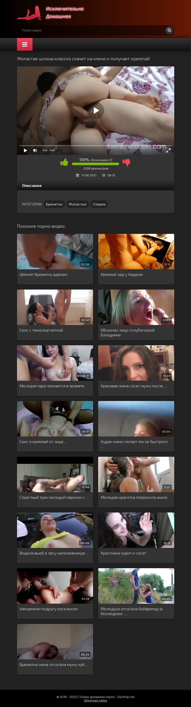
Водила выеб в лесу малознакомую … (55, 552)
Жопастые (77, 204)
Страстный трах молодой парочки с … (54, 497)
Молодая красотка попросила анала (134, 497)
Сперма (99, 204)
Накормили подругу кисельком (49, 608)
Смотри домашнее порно (55, 12)
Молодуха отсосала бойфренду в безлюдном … (131, 611)
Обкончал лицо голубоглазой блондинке (128, 332)
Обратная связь (95, 700)
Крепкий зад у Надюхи (122, 274)
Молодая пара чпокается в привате (52, 385)
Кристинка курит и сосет (123, 552)
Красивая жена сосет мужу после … (134, 385)
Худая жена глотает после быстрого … (134, 444)
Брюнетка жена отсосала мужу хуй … (54, 664)
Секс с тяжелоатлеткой (41, 330)
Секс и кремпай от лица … (43, 441)
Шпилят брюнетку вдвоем (43, 274)
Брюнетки (54, 204)
